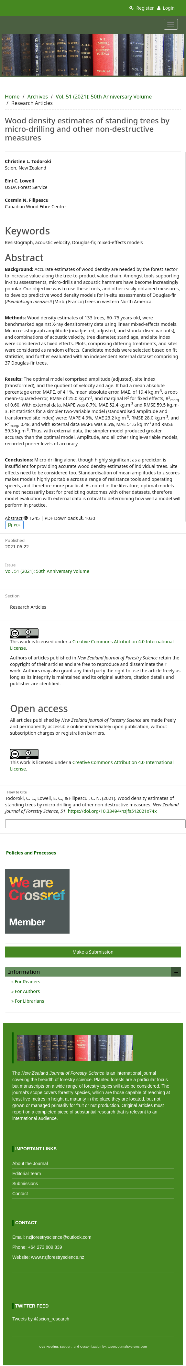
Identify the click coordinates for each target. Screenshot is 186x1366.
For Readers (27, 981)
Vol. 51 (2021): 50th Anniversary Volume (104, 96)
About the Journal (30, 1163)
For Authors (27, 991)
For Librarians (29, 1001)
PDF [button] (16, 525)
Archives (37, 96)
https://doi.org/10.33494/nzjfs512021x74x (112, 811)
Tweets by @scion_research (40, 1318)
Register (141, 8)
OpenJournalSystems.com (127, 1346)
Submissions (25, 1183)
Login (166, 8)
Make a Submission (93, 952)
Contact (20, 1193)
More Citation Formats (28, 824)
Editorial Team (26, 1173)
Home (12, 96)
